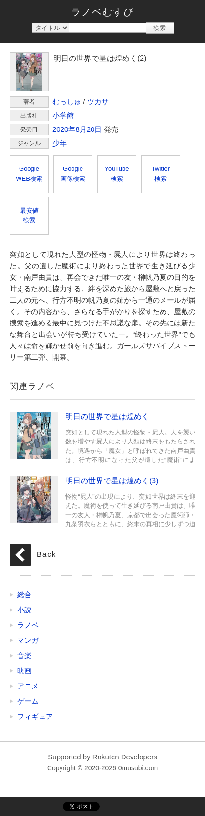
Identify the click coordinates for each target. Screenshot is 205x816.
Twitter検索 (161, 173)
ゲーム (28, 701)
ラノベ (28, 625)
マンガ (28, 640)
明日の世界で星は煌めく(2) (29, 71)
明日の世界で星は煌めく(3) (34, 499)
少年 (59, 143)
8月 (80, 129)
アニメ (28, 686)
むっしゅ (66, 102)
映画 (24, 671)
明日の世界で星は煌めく (34, 435)
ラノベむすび (102, 12)
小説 (24, 610)
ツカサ (98, 102)
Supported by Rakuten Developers (102, 757)
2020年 (63, 129)
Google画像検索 (73, 173)
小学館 (63, 115)
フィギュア (35, 716)
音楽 (24, 655)
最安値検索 (29, 215)
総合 (24, 594)
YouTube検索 (116, 173)
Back (46, 554)
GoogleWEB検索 (29, 173)
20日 (94, 129)
